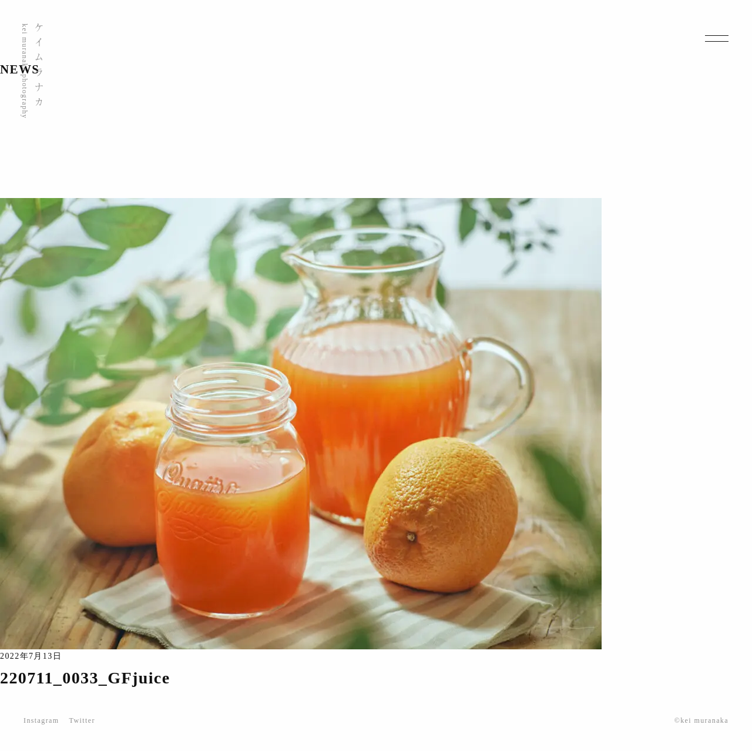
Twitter (82, 720)
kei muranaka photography (24, 71)
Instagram (41, 720)
